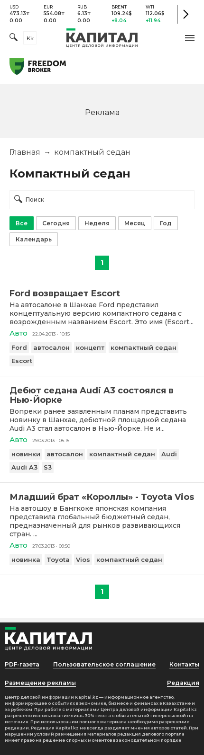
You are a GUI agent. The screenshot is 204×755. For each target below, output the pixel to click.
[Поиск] (13, 38)
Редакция (183, 682)
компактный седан (143, 347)
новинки (25, 454)
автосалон (51, 347)
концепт (90, 347)
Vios (83, 559)
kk (30, 38)
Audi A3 (24, 467)
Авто (18, 333)
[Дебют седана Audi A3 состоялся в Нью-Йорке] (102, 395)
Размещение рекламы (40, 682)
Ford (19, 347)
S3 (48, 467)
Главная (24, 152)
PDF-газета (22, 664)
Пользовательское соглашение (104, 664)
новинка (25, 559)
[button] (190, 38)
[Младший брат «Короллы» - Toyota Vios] (102, 497)
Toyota (58, 559)
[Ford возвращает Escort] (102, 293)
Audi (169, 454)
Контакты (184, 664)
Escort (21, 360)
